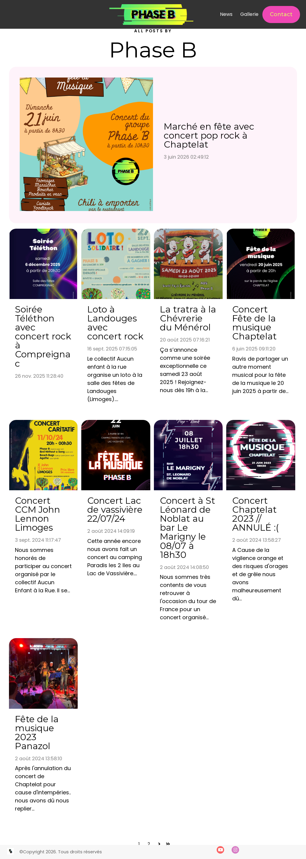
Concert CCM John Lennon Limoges (37, 514)
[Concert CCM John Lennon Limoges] (43, 455)
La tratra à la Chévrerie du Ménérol (188, 318)
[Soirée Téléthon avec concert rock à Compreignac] (43, 264)
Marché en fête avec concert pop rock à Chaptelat (209, 135)
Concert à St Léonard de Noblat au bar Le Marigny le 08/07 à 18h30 (187, 527)
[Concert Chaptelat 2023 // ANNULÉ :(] (260, 455)
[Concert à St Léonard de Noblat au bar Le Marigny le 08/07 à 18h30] (188, 455)
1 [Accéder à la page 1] (139, 844)
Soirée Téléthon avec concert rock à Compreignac (43, 336)
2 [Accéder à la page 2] (149, 844)
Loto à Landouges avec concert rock (115, 323)
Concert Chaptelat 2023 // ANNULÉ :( (255, 514)
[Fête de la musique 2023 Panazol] (43, 673)
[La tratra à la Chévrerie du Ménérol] (188, 264)
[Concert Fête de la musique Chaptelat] (260, 264)
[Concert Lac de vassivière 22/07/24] (115, 455)
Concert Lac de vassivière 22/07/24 (115, 509)
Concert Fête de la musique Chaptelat (254, 323)
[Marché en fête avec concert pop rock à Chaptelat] (86, 145)
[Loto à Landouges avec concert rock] (115, 264)
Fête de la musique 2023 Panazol (37, 733)
